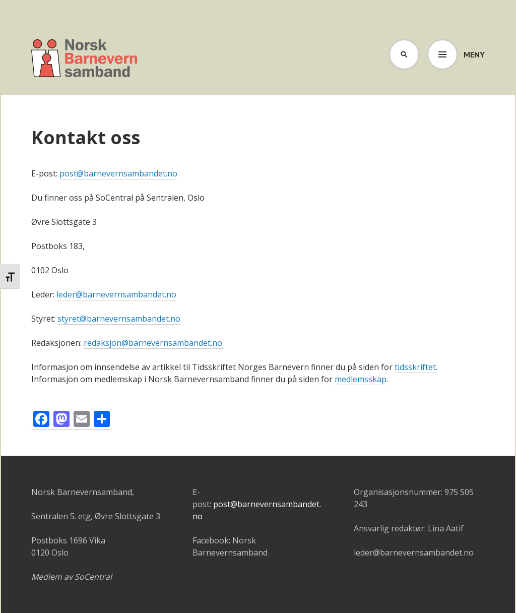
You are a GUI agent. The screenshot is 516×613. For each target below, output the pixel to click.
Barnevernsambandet (84, 59)
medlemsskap (360, 379)
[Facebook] (41, 420)
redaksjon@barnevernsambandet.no (154, 342)
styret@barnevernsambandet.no (118, 318)
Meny (474, 54)
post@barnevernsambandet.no (118, 173)
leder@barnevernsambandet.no (116, 294)
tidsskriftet (415, 367)
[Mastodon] (61, 420)
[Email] (82, 420)
